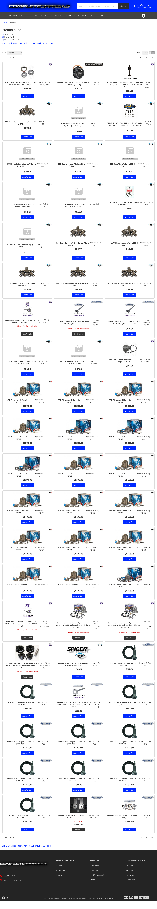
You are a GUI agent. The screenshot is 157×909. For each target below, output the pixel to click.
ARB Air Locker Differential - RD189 (121, 589)
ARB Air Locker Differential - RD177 (19, 589)
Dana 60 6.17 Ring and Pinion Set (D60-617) (123, 787)
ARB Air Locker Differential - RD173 (121, 515)
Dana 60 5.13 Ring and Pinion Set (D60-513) (123, 749)
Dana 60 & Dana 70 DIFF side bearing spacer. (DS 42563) (73, 668)
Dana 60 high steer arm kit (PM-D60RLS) (72, 824)
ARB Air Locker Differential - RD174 (19, 552)
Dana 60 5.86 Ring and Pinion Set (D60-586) (72, 787)
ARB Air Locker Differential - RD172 (70, 515)
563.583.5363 (9, 884)
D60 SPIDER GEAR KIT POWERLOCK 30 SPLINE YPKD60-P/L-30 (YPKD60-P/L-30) (22, 670)
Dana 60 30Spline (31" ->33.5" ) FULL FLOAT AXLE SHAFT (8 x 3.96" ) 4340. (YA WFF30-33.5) (75, 711)
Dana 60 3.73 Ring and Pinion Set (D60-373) (21, 709)
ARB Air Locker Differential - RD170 (121, 477)
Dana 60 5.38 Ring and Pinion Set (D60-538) (21, 787)
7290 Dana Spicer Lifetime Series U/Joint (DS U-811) (22, 364)
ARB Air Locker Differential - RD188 (70, 589)
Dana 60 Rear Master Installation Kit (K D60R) (124, 824)
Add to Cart (27, 297)
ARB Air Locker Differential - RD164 (121, 403)
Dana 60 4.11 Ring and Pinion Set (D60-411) (123, 709)
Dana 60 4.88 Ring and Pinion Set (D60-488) (72, 749)
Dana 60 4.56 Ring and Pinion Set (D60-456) (21, 749)
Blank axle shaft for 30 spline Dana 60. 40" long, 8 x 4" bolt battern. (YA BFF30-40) (22, 628)
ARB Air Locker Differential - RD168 (19, 477)
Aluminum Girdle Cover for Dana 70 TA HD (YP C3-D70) (123, 362)
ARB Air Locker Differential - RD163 (70, 403)
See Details (27, 336)
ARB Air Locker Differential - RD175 (70, 552)
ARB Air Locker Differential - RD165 (19, 440)
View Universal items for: (28, 853)
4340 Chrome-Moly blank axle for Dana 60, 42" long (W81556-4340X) (124, 324)
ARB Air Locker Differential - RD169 (70, 477)
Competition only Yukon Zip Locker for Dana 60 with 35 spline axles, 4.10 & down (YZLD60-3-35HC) (74, 629)
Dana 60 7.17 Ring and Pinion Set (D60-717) (21, 824)
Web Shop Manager (106, 906)
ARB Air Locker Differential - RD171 (19, 515)
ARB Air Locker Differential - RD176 (121, 552)
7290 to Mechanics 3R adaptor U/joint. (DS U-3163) (73, 364)
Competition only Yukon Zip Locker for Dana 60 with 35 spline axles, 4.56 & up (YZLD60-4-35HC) (125, 629)
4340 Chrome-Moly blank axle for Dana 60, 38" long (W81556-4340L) (73, 324)
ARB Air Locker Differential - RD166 (70, 440)
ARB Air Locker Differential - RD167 (121, 440)
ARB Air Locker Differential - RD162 (19, 403)
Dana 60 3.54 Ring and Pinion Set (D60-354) (123, 668)
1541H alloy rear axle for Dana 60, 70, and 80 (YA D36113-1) (21, 323)
